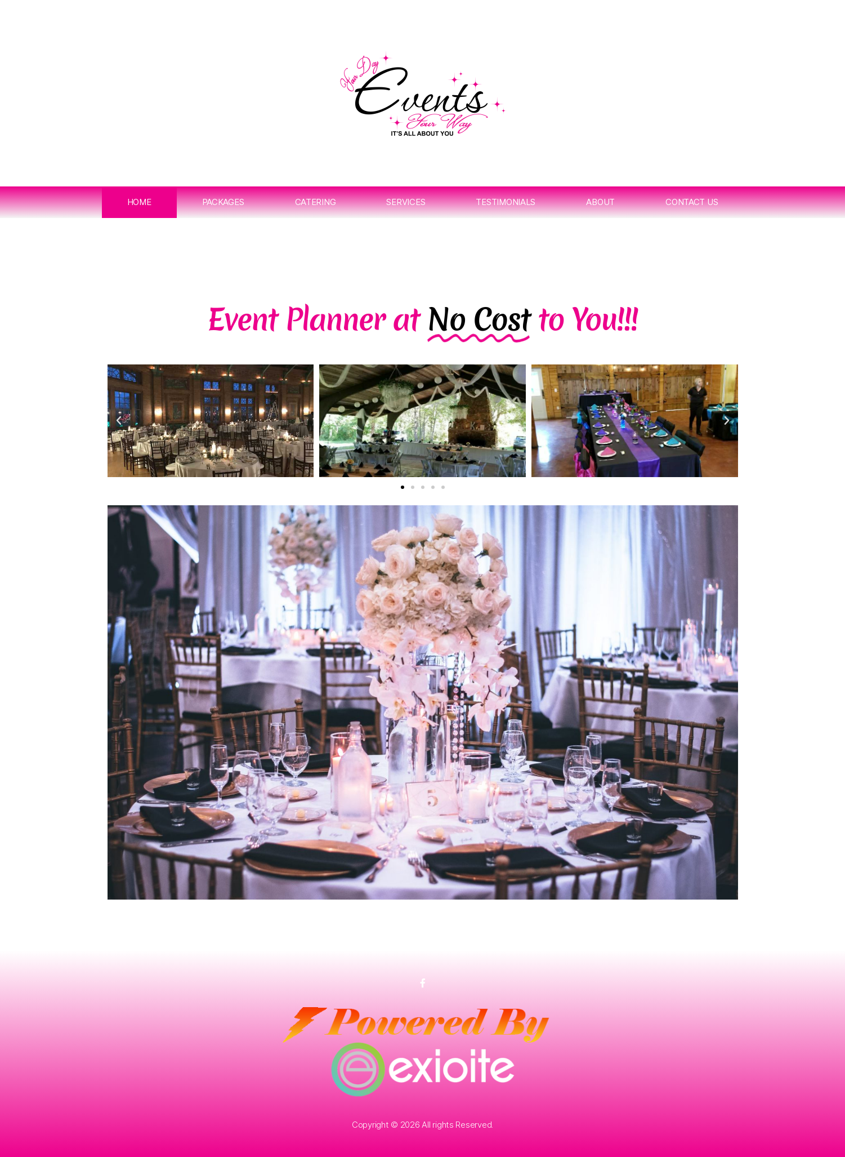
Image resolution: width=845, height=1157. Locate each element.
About (600, 202)
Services (405, 202)
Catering (315, 202)
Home (139, 202)
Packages (223, 202)
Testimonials (505, 202)
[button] (118, 420)
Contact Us (691, 202)
